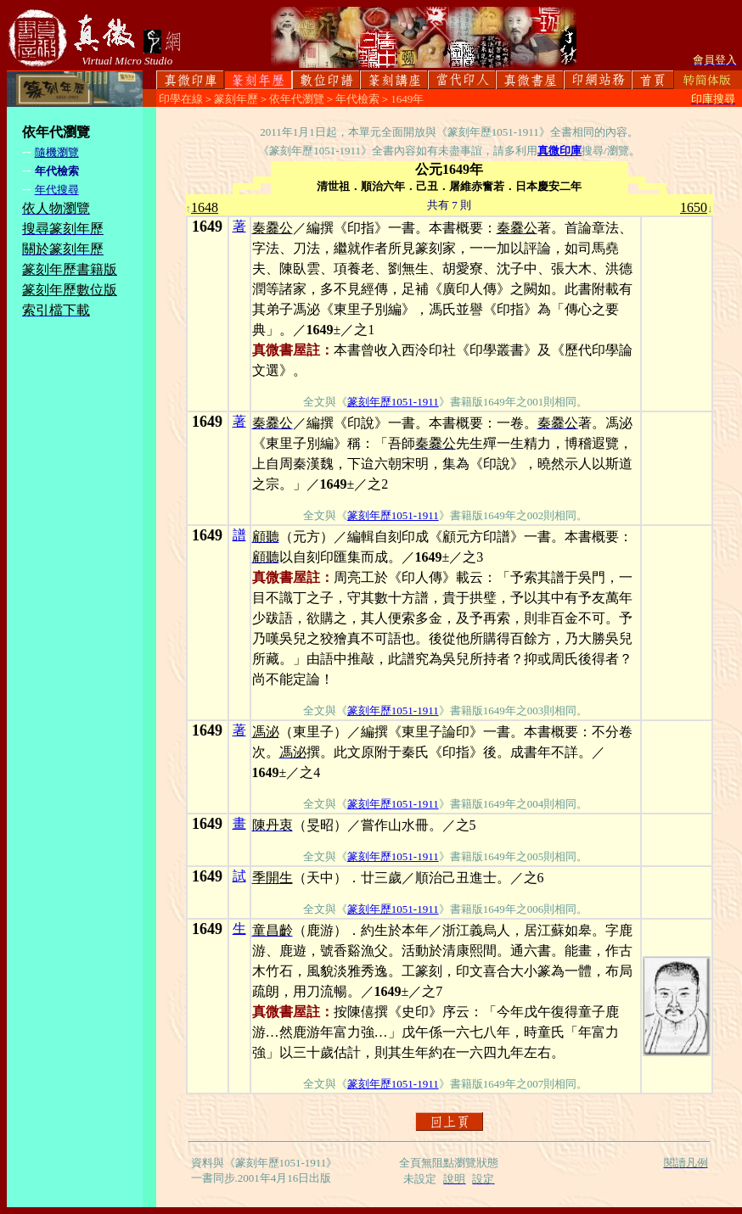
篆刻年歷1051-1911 (393, 401)
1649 (207, 226)
